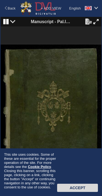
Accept (77, 188)
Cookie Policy (39, 167)
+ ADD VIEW (51, 8)
